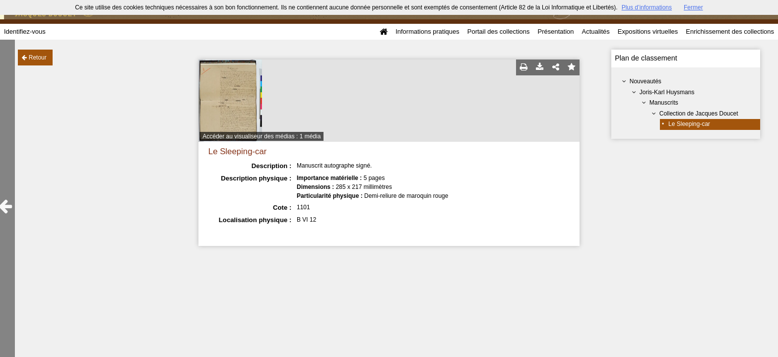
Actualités (595, 31)
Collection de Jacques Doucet (698, 113)
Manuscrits (663, 102)
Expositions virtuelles (648, 31)
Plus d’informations (647, 7)
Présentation (555, 31)
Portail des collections (498, 31)
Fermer (693, 7)
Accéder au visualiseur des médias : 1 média (261, 136)
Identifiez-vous (25, 31)
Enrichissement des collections (730, 31)
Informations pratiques (427, 31)
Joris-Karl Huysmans (667, 92)
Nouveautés (645, 81)
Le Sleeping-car (689, 123)
